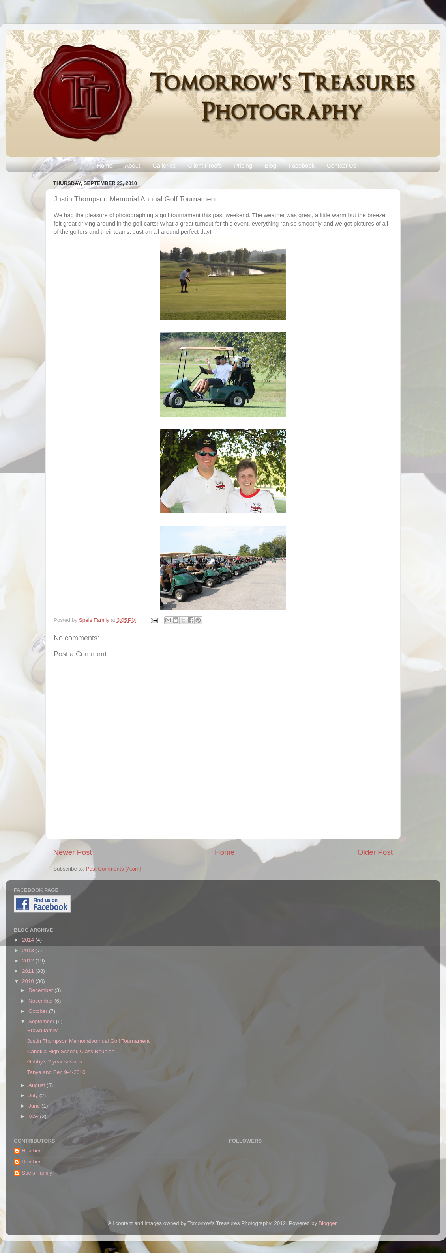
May (34, 1116)
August (37, 1085)
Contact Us (341, 165)
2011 (29, 971)
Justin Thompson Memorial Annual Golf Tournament (88, 1041)
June (34, 1106)
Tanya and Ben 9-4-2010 (56, 1072)
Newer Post (72, 852)
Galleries (164, 165)
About (132, 165)
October (38, 1011)
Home (104, 165)
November (41, 1001)
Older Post (375, 852)
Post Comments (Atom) (113, 869)
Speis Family (95, 620)
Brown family (42, 1030)
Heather (31, 1151)
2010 (29, 981)
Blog (270, 165)
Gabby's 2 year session (54, 1062)
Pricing (243, 165)
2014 (29, 940)
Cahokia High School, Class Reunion (70, 1051)
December (41, 990)
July (33, 1095)
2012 (29, 961)
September (42, 1021)
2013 (29, 950)
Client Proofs (205, 165)
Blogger (328, 1223)
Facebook (302, 165)
